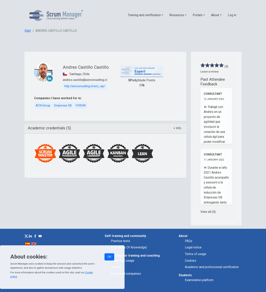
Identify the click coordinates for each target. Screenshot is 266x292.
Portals (198, 15)
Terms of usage (195, 254)
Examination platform (199, 280)
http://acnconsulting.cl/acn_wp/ (84, 86)
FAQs (188, 241)
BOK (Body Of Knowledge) (129, 247)
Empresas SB (63, 105)
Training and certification (144, 15)
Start (28, 30)
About (215, 15)
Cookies (190, 260)
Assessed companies (126, 273)
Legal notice (193, 247)
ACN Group (43, 105)
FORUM (80, 105)
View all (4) (208, 212)
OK (109, 256)
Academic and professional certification (212, 267)
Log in (232, 15)
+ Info (177, 128)
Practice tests (120, 241)
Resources (176, 15)
